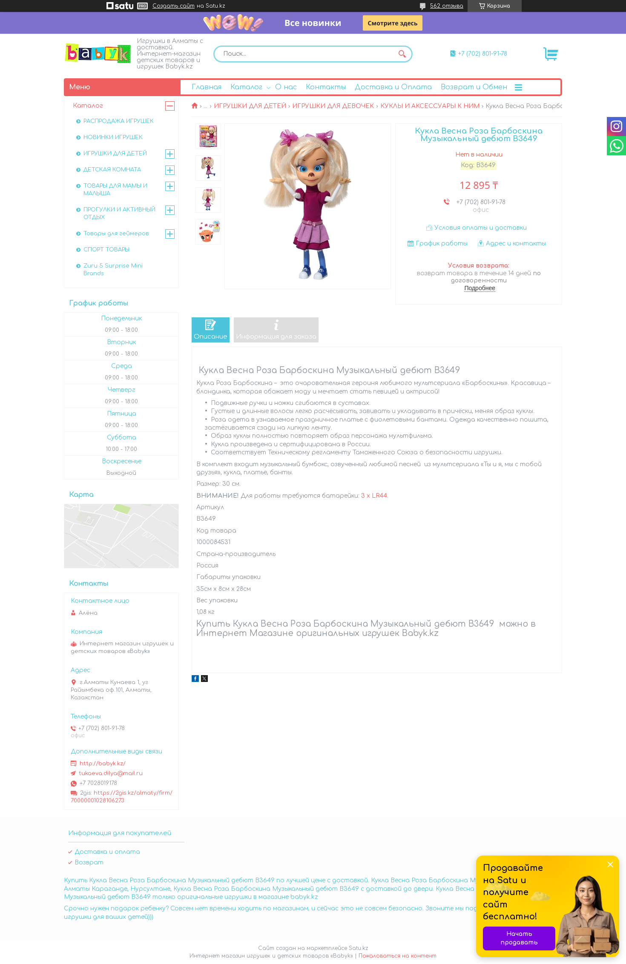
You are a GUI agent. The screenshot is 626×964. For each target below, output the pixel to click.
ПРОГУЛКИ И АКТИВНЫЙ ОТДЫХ (119, 213)
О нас (286, 87)
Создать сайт (173, 6)
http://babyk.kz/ (103, 764)
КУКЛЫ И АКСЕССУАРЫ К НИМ (430, 106)
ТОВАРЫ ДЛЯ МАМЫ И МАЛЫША (115, 190)
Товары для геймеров (116, 234)
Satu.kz (358, 948)
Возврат (89, 862)
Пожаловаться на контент (397, 956)
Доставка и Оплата (393, 87)
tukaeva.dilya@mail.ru (111, 773)
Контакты (326, 87)
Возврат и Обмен (474, 87)
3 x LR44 (374, 496)
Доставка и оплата (107, 852)
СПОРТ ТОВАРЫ (106, 250)
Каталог (246, 87)
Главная (206, 87)
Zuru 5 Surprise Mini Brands (113, 270)
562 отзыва (446, 6)
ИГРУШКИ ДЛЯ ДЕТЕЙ (250, 106)
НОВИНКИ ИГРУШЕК (113, 137)
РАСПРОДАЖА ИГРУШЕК (118, 121)
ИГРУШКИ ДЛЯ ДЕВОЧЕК (333, 106)
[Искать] (402, 54)
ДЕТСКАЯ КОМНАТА (112, 170)
